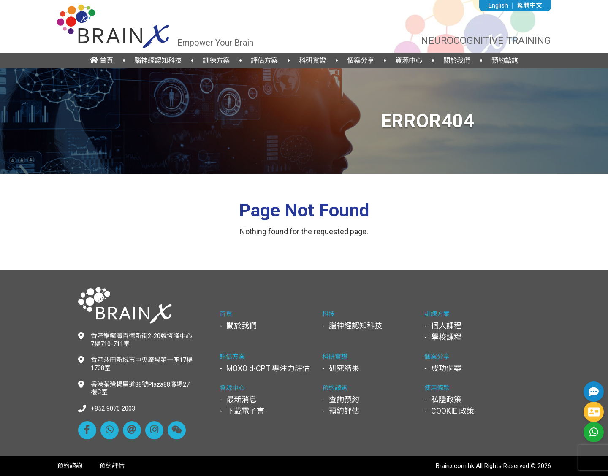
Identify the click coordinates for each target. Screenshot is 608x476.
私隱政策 (446, 399)
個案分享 (360, 61)
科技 (328, 314)
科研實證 (312, 61)
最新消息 (241, 399)
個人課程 (446, 325)
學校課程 (446, 337)
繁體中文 (529, 5)
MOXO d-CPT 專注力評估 (268, 368)
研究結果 (344, 368)
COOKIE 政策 (452, 410)
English (498, 5)
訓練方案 (216, 61)
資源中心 (408, 61)
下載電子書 (245, 410)
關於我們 (456, 61)
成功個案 (446, 368)
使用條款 (437, 388)
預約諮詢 (504, 61)
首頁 (101, 60)
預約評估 (344, 410)
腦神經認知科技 (158, 61)
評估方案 (264, 61)
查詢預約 (344, 399)
